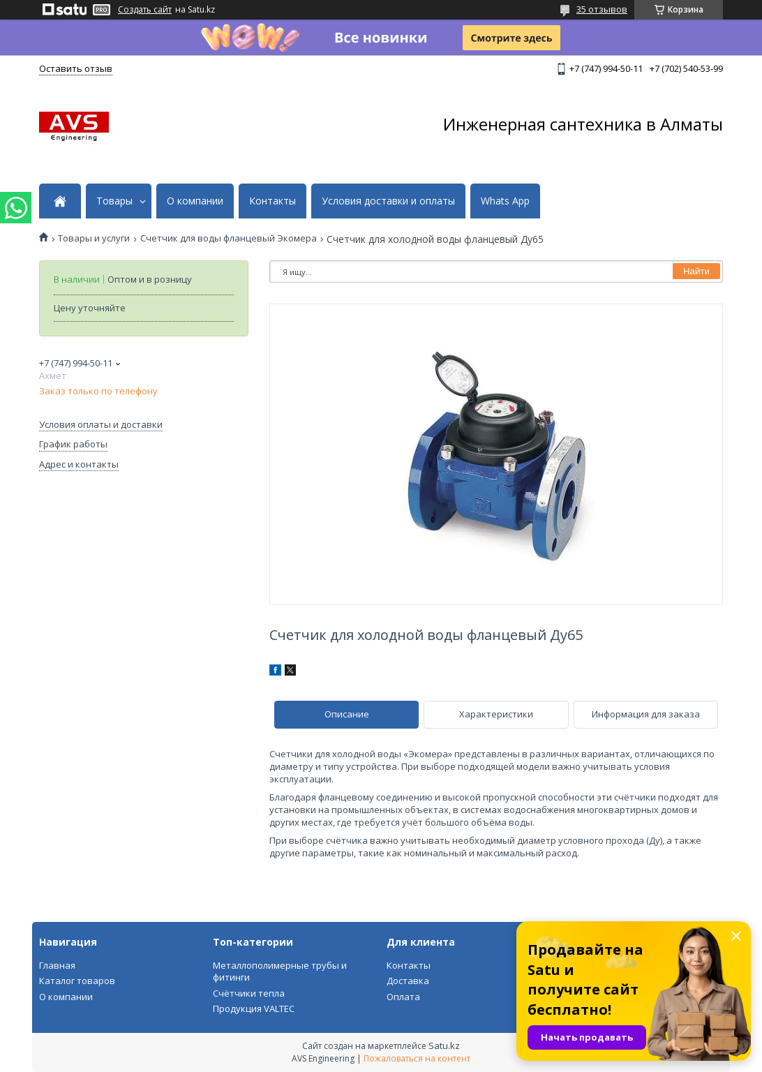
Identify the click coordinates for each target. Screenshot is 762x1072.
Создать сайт (145, 10)
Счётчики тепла (249, 993)
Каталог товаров (77, 980)
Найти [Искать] (696, 271)
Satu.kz (444, 1045)
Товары (114, 201)
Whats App (505, 201)
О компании (195, 201)
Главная (57, 965)
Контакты (272, 201)
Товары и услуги (94, 238)
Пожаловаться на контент (417, 1058)
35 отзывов (601, 9)
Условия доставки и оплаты (388, 201)
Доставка (408, 980)
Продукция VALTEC (253, 1008)
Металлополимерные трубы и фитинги (280, 971)
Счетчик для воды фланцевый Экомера (228, 238)
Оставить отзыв (75, 68)
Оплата (403, 996)
